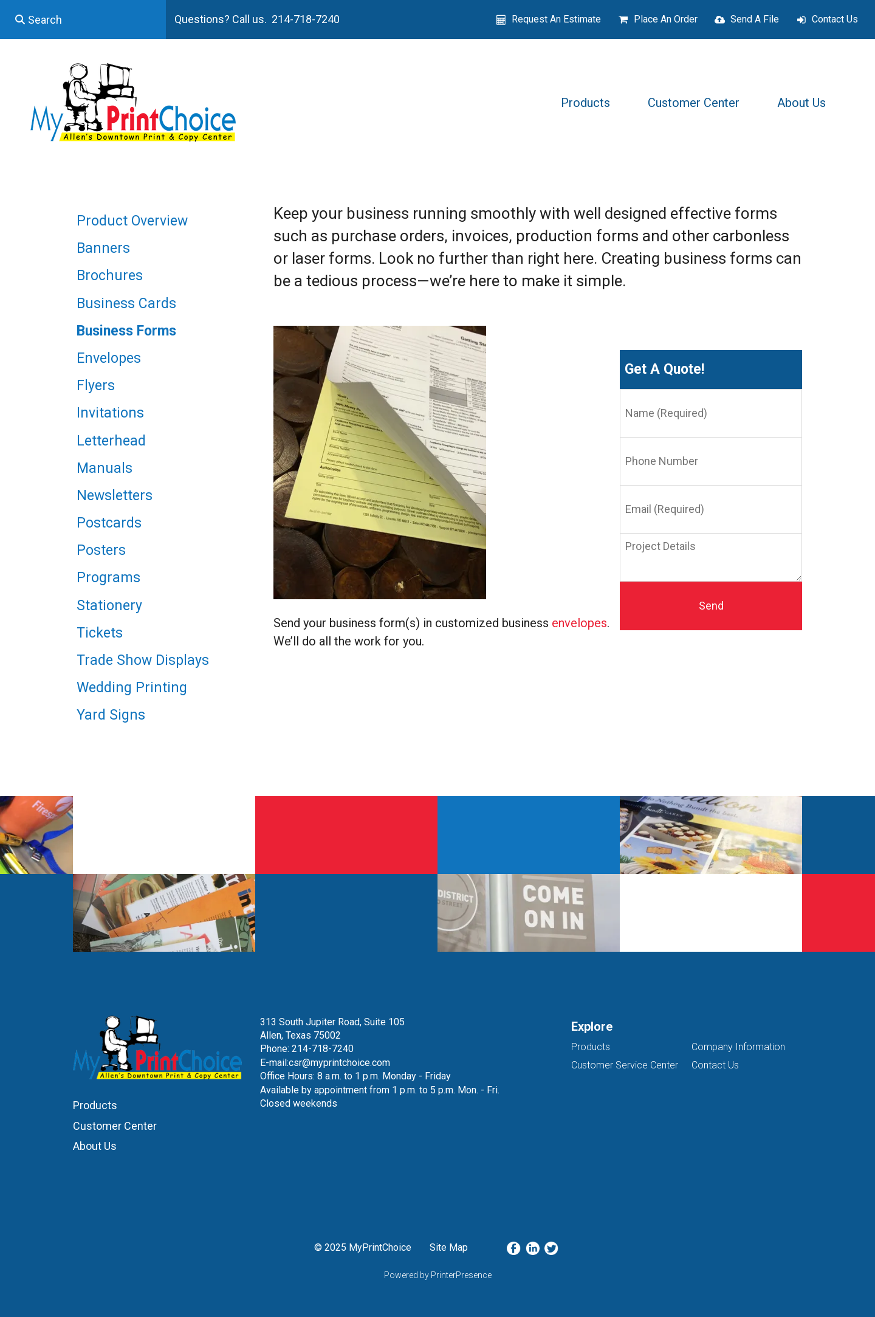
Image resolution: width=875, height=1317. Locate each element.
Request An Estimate (556, 19)
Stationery (109, 605)
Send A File (754, 19)
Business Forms (126, 331)
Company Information (738, 1047)
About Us (801, 102)
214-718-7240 (323, 1048)
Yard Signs (111, 715)
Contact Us (835, 19)
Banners (103, 248)
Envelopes (109, 358)
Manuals (104, 468)
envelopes (579, 623)
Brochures (110, 275)
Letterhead (111, 441)
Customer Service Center (624, 1065)
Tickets (100, 633)
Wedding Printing (132, 687)
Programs (108, 577)
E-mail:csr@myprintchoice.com (325, 1062)
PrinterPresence (461, 1275)
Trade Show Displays (143, 660)
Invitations (110, 413)
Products (585, 102)
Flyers (96, 385)
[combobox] (83, 19)
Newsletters (115, 495)
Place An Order (666, 19)
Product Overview (132, 221)
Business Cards (126, 303)
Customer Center (693, 102)
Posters (101, 550)
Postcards (109, 523)
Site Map (449, 1247)
